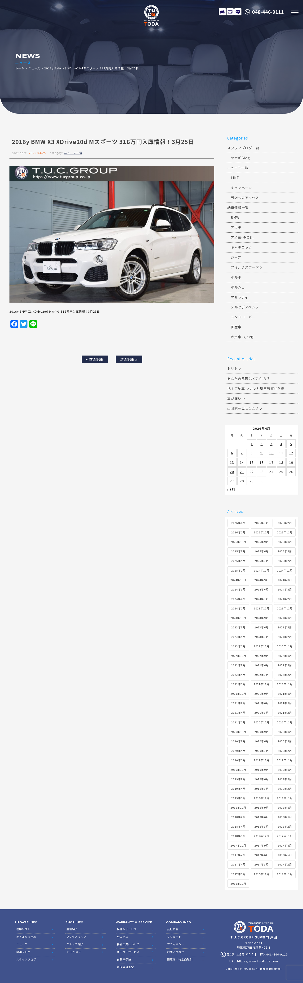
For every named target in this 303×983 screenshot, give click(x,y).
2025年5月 (285, 551)
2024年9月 (261, 580)
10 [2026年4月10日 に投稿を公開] (271, 453)
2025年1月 (238, 570)
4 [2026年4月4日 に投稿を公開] (281, 443)
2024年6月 (261, 589)
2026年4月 (238, 523)
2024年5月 (285, 589)
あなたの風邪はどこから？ (248, 378)
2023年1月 (238, 646)
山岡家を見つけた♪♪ (245, 408)
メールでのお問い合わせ (230, 11)
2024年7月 (238, 589)
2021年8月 (285, 693)
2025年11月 (285, 532)
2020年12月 (261, 722)
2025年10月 (238, 542)
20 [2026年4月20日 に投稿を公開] (232, 471)
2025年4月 (238, 561)
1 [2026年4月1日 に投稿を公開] (252, 443)
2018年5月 (285, 817)
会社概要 (172, 929)
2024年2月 (285, 599)
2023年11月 (285, 608)
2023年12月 (261, 608)
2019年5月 (285, 779)
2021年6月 (261, 703)
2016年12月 (261, 874)
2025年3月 (261, 561)
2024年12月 (261, 570)
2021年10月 (238, 693)
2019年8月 (285, 769)
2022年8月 (285, 656)
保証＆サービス (127, 929)
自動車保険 (124, 959)
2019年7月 (238, 779)
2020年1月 (238, 760)
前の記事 (94, 359)
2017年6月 (261, 855)
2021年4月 (238, 712)
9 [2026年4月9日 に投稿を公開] (261, 453)
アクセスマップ (76, 936)
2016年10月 (238, 883)
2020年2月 (285, 751)
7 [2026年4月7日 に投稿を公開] (242, 453)
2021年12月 (261, 684)
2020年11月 (285, 722)
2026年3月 (261, 523)
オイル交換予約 (26, 936)
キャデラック (241, 247)
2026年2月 (285, 523)
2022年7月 (238, 665)
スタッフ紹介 (75, 944)
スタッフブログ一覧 (243, 147)
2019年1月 (238, 798)
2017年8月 (285, 845)
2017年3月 (261, 864)
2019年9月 (261, 769)
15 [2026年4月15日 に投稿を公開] (252, 462)
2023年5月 (285, 627)
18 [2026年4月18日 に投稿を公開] (281, 462)
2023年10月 (238, 618)
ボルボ (236, 277)
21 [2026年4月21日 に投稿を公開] (242, 471)
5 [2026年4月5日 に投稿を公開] (291, 443)
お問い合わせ (175, 952)
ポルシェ (238, 287)
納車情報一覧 (238, 207)
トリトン (234, 368)
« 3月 (231, 489)
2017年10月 (238, 845)
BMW (235, 217)
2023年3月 (261, 637)
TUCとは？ (74, 952)
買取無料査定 (125, 967)
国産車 (236, 327)
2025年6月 (261, 551)
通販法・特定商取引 (180, 959)
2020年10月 (238, 732)
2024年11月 (285, 570)
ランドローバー (243, 317)
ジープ (236, 257)
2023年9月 (261, 618)
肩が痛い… (236, 398)
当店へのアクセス (245, 197)
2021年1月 (238, 722)
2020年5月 (285, 741)
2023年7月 (238, 627)
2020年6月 (261, 741)
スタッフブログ (26, 959)
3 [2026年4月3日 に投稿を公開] (271, 443)
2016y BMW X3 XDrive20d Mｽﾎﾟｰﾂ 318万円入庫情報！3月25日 (54, 311)
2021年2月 (285, 712)
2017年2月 (285, 864)
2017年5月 (285, 855)
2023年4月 (238, 637)
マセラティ (239, 297)
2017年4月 (238, 864)
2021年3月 (261, 712)
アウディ (238, 227)
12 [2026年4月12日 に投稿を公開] (291, 453)
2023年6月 (261, 627)
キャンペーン (241, 187)
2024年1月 (238, 608)
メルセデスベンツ (245, 307)
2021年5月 (285, 703)
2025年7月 (238, 551)
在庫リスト (222, 11)
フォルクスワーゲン (247, 267)
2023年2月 (285, 637)
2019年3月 (261, 788)
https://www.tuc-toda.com (257, 961)
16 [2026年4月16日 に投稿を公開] (261, 462)
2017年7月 (238, 855)
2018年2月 (285, 826)
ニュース (34, 68)
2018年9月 (261, 807)
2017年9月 (261, 845)
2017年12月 (261, 836)
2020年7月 (238, 741)
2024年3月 (261, 599)
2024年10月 (238, 580)
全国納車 (122, 936)
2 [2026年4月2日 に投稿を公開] (261, 443)
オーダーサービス (128, 952)
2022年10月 (238, 656)
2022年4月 (238, 674)
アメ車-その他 (242, 237)
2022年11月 (285, 646)
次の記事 (129, 359)
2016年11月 (285, 874)
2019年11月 (285, 760)
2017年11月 (285, 836)
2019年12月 (261, 760)
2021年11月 (285, 684)
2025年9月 (261, 542)
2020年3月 (261, 751)
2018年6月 (261, 817)
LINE (237, 11)
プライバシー (175, 944)
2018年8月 (285, 807)
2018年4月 (238, 826)
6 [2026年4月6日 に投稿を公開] (232, 453)
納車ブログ (23, 952)
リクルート (174, 936)
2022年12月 (261, 646)
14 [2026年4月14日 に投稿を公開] (242, 462)
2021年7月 (238, 703)
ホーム (19, 68)
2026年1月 (238, 532)
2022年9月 (261, 656)
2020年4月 (238, 751)
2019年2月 (285, 788)
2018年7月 (238, 817)
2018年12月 (261, 798)
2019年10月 (238, 769)
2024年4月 (238, 599)
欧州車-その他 (242, 336)
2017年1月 (238, 874)
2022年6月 (261, 665)
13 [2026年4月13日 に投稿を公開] (232, 462)
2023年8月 (285, 618)
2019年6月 (261, 779)
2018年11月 (285, 798)
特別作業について (128, 944)
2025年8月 (285, 542)
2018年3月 (261, 826)
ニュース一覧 (73, 153)
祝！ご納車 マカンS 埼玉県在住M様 (255, 388)
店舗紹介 (72, 929)
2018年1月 (238, 836)
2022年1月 (238, 684)
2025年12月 (261, 532)
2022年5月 (285, 665)
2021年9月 (261, 693)
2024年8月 (285, 580)
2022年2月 (285, 674)
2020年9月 (261, 732)
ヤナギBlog (240, 157)
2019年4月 (238, 788)
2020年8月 (285, 732)
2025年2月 (285, 561)
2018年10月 (238, 807)
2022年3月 (261, 674)
